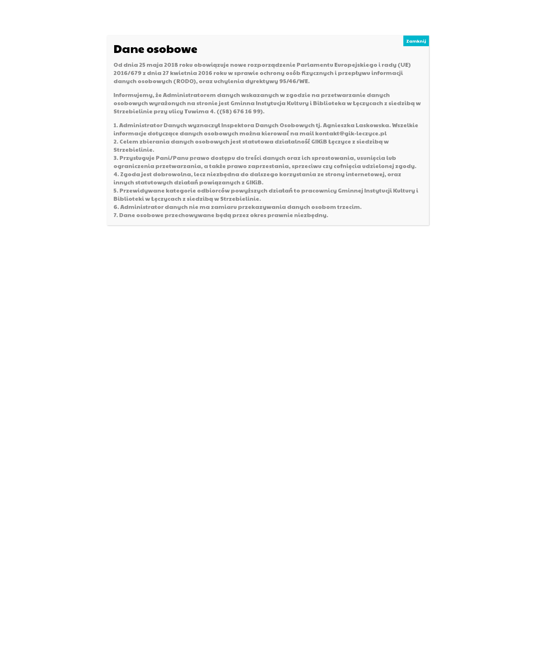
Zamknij (416, 41)
